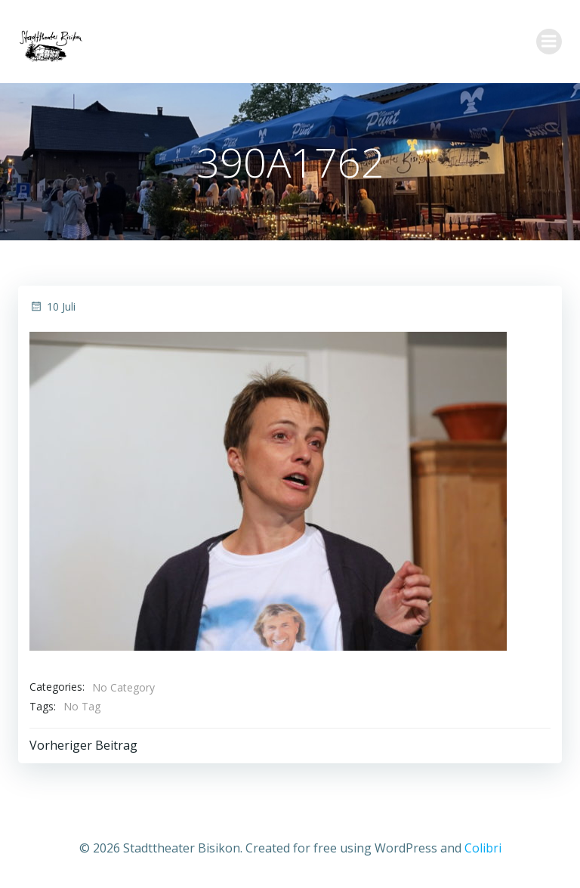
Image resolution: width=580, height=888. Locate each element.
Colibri (482, 848)
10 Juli (52, 306)
